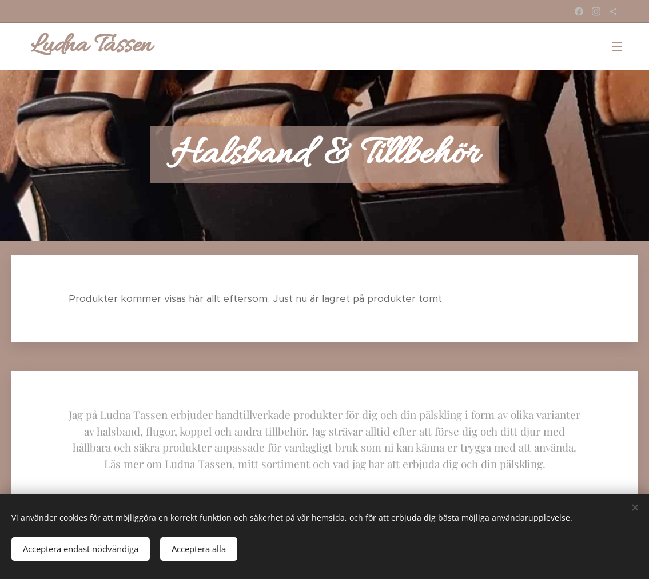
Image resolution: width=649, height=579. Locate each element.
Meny (617, 46)
